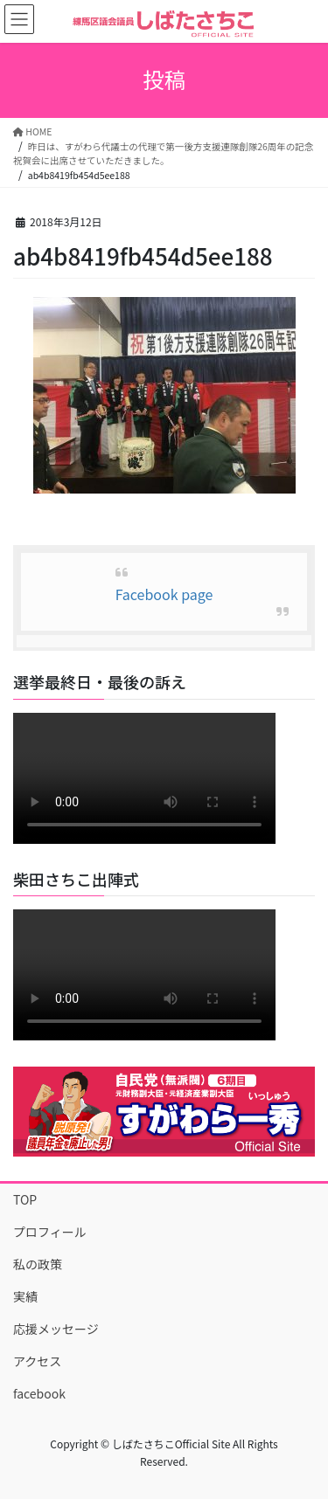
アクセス (37, 1361)
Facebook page (164, 594)
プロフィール (50, 1231)
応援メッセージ (56, 1328)
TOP (25, 1199)
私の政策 (37, 1264)
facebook (39, 1393)
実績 (25, 1296)
